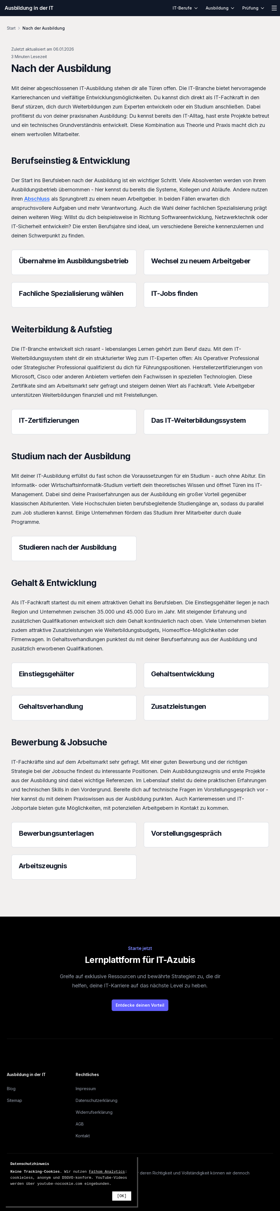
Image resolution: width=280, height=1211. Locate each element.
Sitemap (14, 1100)
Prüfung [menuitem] (253, 7)
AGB (80, 1123)
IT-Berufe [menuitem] (185, 7)
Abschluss (37, 199)
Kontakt (83, 1135)
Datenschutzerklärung (96, 1100)
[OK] (122, 1196)
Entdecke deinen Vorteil (140, 1005)
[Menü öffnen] (274, 8)
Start (11, 28)
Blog (11, 1088)
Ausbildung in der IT (29, 8)
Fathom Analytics (107, 1172)
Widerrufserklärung (94, 1112)
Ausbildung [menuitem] (220, 7)
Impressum (86, 1088)
